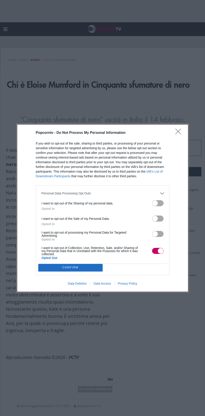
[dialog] (102, 208)
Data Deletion (77, 283)
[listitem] (103, 193)
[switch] (158, 203)
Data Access (102, 283)
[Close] (179, 133)
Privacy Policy (127, 283)
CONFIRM (70, 267)
